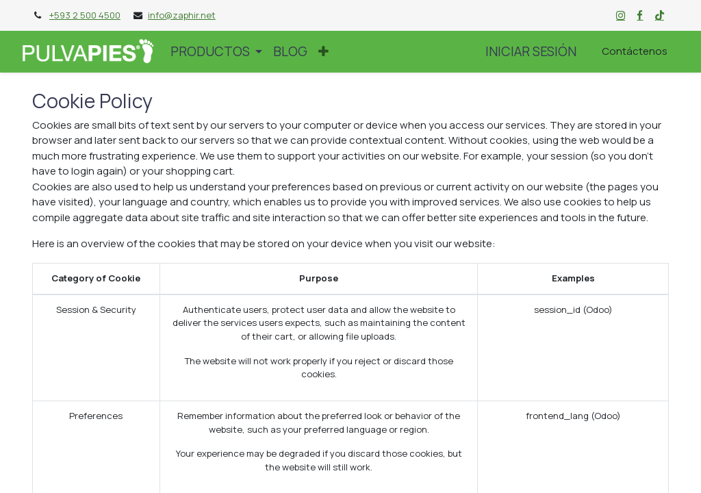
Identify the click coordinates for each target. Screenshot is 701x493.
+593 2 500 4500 (84, 15)
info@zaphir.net (182, 15)
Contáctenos (634, 51)
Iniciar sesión (530, 51)
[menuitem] (290, 51)
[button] (323, 51)
